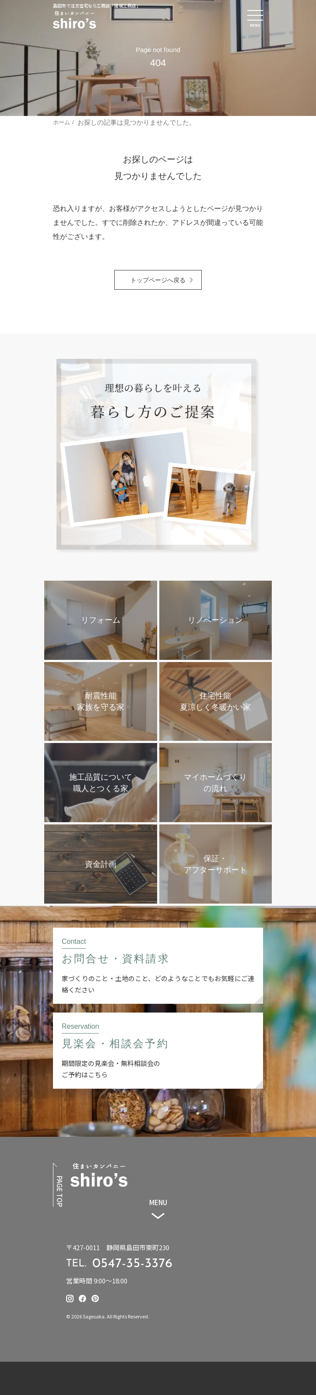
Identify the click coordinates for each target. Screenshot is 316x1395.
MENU (158, 1202)
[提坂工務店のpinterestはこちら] (95, 1298)
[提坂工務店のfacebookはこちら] (82, 1298)
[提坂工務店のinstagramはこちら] (70, 1298)
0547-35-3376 (132, 1264)
